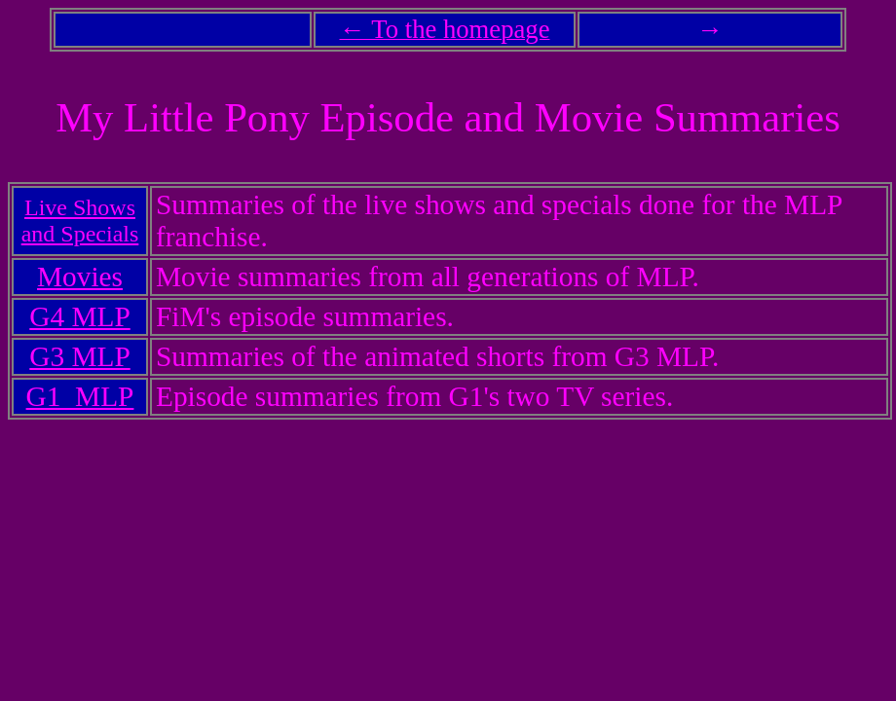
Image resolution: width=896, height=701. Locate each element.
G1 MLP (80, 396)
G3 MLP (79, 356)
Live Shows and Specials (80, 220)
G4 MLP (79, 316)
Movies (80, 276)
